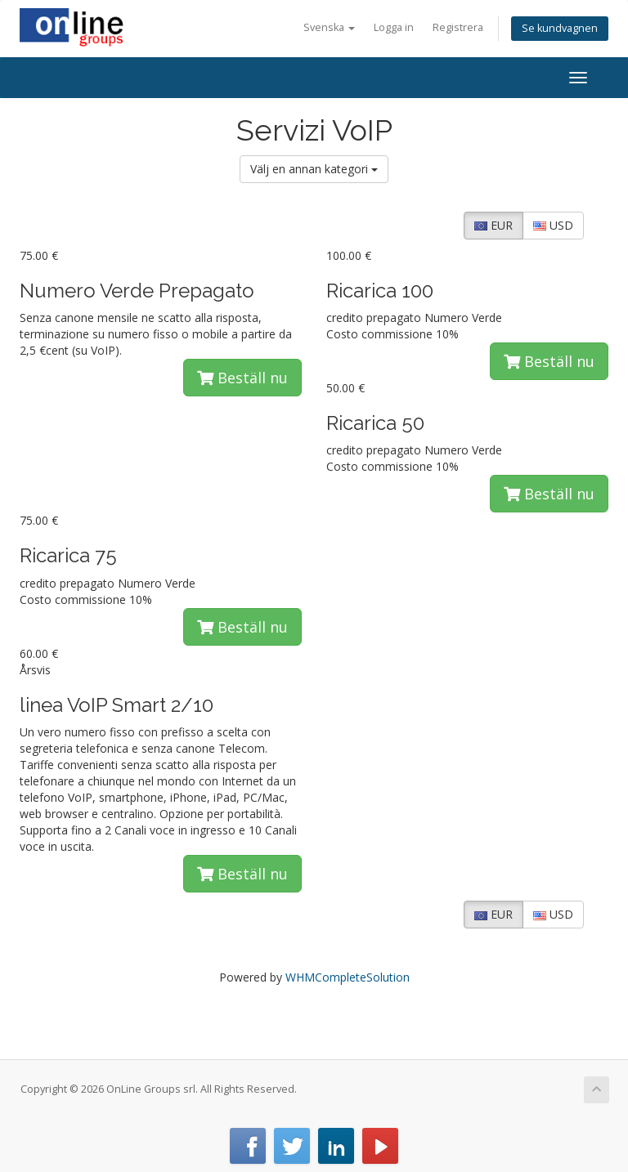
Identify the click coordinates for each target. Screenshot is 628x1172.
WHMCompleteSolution (347, 977)
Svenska (329, 27)
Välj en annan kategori (314, 169)
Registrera (458, 27)
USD (553, 225)
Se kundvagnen (560, 28)
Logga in (394, 27)
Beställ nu (242, 377)
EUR (493, 225)
